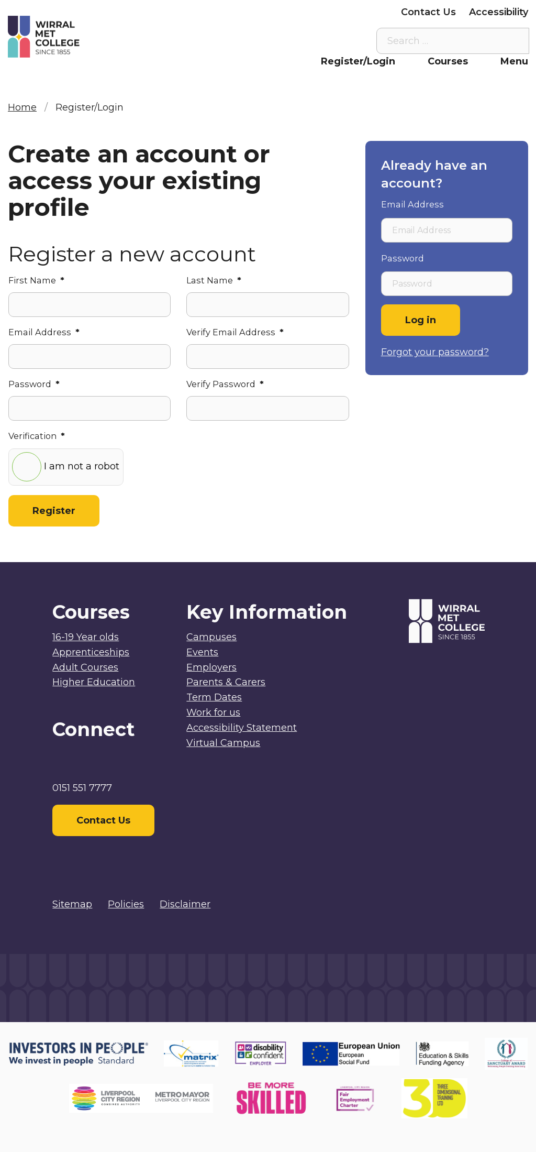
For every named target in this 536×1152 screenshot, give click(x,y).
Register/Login (358, 61)
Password (34, 384)
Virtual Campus (153, 12)
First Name (36, 280)
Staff (216, 12)
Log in (420, 320)
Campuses (211, 637)
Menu (514, 61)
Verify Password (225, 384)
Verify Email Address (235, 332)
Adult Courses (85, 667)
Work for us (213, 712)
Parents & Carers (282, 12)
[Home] (73, 37)
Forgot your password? (435, 352)
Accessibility (498, 12)
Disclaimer (185, 904)
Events (202, 652)
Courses (448, 61)
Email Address (44, 332)
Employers (362, 12)
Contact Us (428, 12)
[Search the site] (513, 41)
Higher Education (93, 682)
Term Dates (214, 697)
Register (53, 511)
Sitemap (72, 904)
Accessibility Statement (241, 727)
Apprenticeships (90, 652)
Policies (126, 904)
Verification (36, 436)
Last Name (213, 280)
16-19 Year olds (85, 637)
